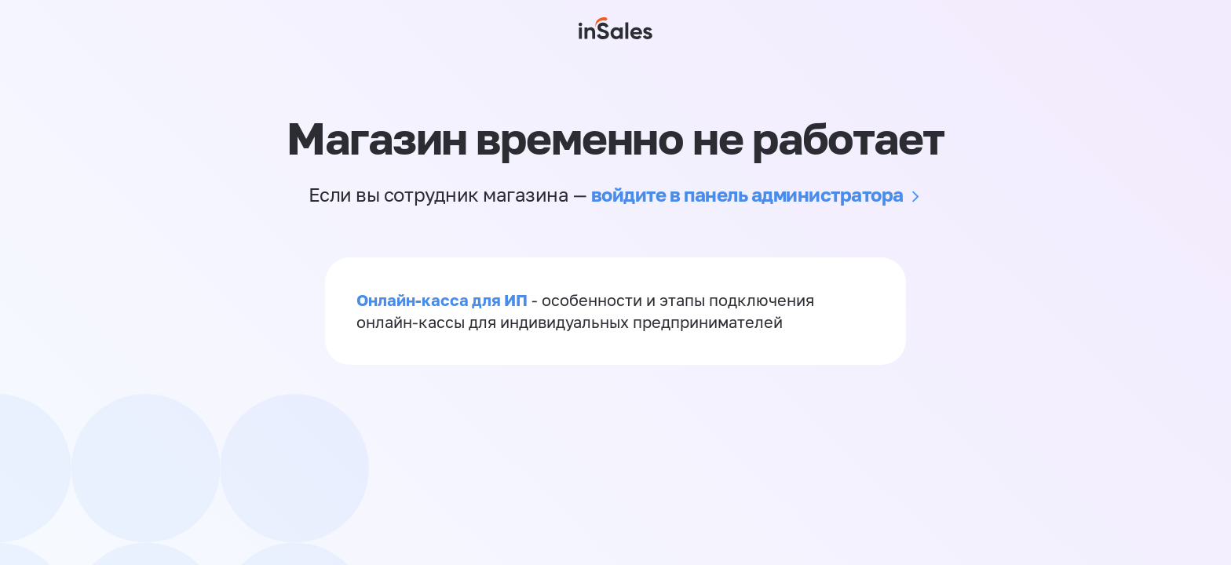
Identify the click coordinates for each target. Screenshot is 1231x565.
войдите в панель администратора (747, 194)
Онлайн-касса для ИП (442, 299)
